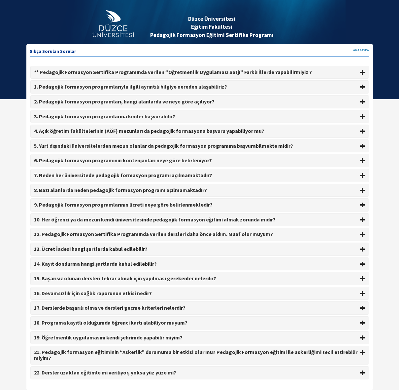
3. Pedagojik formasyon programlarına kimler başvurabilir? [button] (199, 116)
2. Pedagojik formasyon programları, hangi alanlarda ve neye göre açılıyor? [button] (199, 101)
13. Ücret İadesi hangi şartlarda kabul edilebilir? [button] (199, 249)
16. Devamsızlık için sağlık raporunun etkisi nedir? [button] (199, 293)
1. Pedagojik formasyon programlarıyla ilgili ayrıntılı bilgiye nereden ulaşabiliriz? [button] (199, 86)
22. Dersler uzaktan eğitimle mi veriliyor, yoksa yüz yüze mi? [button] (199, 372)
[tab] (200, 72)
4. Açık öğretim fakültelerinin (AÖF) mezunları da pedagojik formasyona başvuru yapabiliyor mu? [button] (199, 131)
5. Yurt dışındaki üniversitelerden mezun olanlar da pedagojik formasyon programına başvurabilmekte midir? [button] (199, 145)
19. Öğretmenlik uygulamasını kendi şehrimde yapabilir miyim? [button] (199, 337)
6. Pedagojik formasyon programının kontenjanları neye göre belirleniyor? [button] (199, 160)
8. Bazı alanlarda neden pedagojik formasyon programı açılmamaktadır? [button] (199, 190)
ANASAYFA (361, 50)
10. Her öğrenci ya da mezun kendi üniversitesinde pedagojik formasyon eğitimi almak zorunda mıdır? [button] (199, 219)
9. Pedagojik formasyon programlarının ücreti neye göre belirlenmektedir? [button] (199, 204)
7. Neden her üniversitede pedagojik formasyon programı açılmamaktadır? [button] (199, 175)
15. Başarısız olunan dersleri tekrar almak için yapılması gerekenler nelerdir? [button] (199, 278)
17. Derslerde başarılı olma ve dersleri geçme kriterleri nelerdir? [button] (199, 307)
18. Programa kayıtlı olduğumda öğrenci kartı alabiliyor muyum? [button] (199, 322)
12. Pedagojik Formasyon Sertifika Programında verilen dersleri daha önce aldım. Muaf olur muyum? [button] (199, 234)
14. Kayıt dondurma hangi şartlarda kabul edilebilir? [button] (199, 263)
